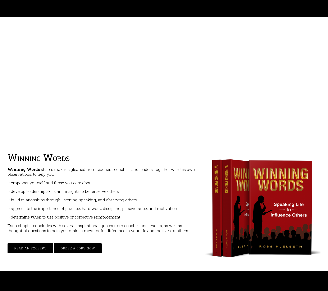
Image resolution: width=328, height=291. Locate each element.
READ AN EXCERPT (30, 248)
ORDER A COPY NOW (78, 248)
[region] (164, 83)
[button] (6, 83)
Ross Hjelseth (23, 8)
